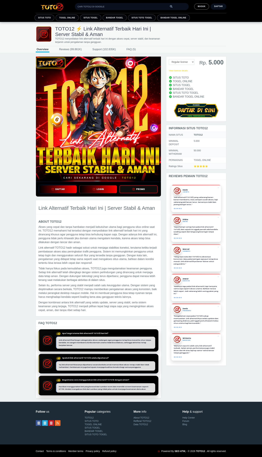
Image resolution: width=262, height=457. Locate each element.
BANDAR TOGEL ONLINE (173, 18)
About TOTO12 (141, 417)
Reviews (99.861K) (70, 49)
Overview (42, 49)
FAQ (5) (131, 49)
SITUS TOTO (44, 18)
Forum (185, 421)
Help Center (188, 417)
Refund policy (109, 451)
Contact (40, 451)
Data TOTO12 (141, 424)
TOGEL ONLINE (67, 18)
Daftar (218, 6)
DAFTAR (58, 189)
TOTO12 (89, 417)
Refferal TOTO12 (142, 421)
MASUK (201, 6)
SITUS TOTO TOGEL (142, 18)
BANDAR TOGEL (114, 18)
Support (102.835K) (104, 49)
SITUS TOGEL (91, 18)
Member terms (75, 451)
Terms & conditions (56, 451)
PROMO (138, 189)
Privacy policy (93, 451)
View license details (178, 70)
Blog (184, 424)
